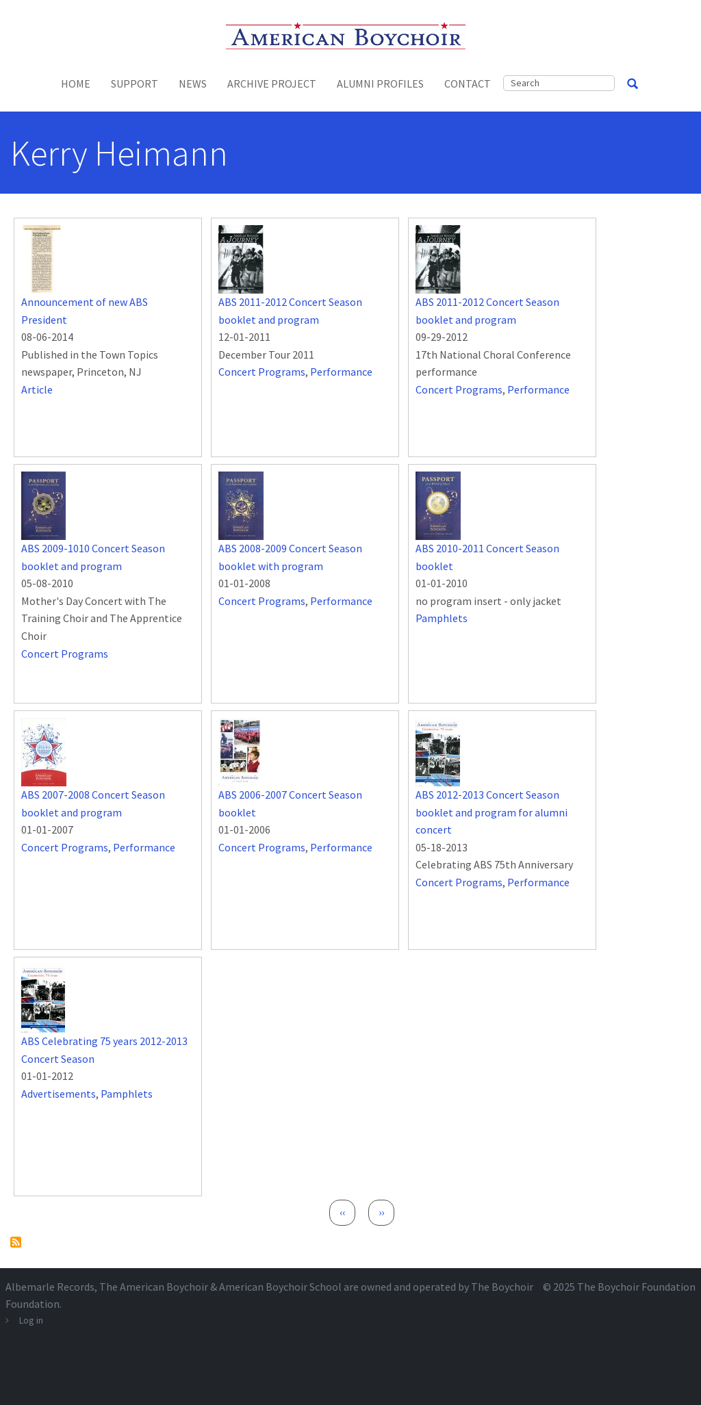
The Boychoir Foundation (636, 1286)
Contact (467, 83)
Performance (341, 371)
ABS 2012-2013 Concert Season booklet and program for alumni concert (492, 812)
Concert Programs (261, 371)
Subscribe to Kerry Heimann (15, 1242)
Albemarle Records (49, 1286)
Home (75, 83)
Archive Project (271, 83)
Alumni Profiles (380, 83)
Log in (31, 1320)
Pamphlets (442, 618)
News (193, 83)
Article (37, 389)
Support (134, 83)
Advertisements (58, 1093)
